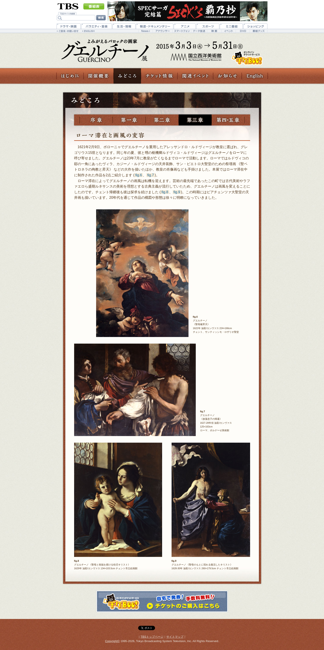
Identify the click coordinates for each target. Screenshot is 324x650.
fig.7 (150, 175)
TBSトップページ (152, 636)
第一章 (129, 119)
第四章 (228, 119)
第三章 (195, 119)
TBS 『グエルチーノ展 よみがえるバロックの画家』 (102, 50)
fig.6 (138, 175)
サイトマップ (174, 636)
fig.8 (164, 192)
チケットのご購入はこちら (247, 58)
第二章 (162, 119)
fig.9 (177, 192)
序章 (96, 119)
